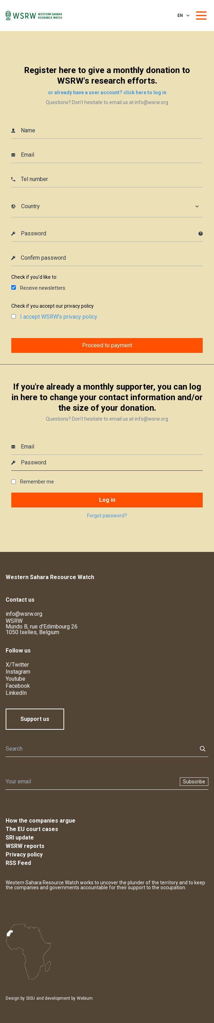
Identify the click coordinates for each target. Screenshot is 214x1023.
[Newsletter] (91, 782)
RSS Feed (18, 863)
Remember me (37, 481)
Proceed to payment (107, 345)
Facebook (18, 685)
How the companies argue (40, 820)
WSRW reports (25, 846)
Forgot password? (107, 515)
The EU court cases (32, 829)
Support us (34, 719)
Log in (107, 500)
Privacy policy (24, 854)
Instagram (18, 671)
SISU (30, 998)
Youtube (15, 678)
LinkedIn (16, 693)
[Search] (99, 749)
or (107, 92)
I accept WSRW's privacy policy (58, 316)
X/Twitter (17, 664)
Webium (85, 998)
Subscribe (194, 781)
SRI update (20, 837)
